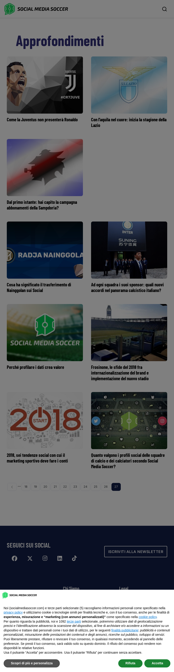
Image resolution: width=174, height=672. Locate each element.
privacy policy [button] (13, 612)
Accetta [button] (157, 663)
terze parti (74, 621)
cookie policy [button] (148, 617)
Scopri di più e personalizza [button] (32, 663)
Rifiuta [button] (130, 663)
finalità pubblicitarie (124, 630)
